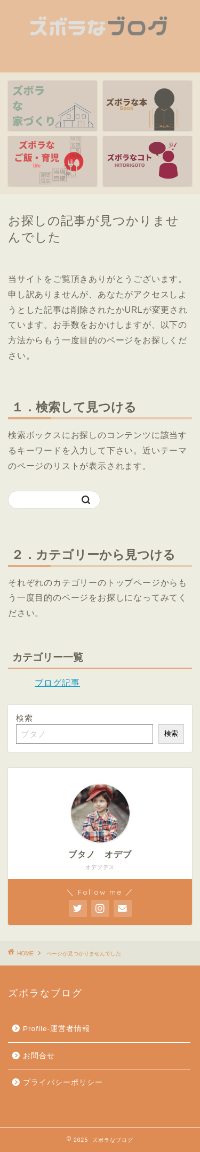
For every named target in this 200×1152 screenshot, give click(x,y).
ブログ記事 (57, 682)
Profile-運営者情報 (56, 1029)
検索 (24, 718)
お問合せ (39, 1056)
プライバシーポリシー (63, 1082)
